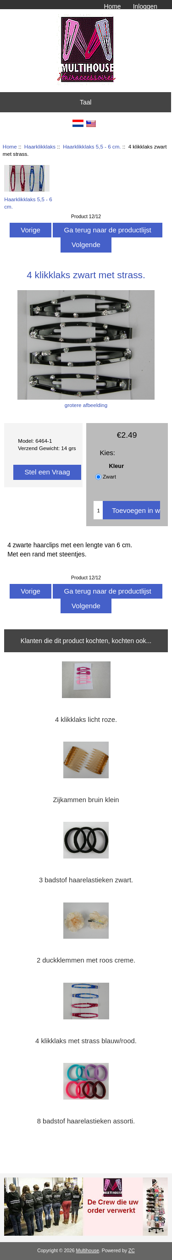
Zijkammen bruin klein (86, 799)
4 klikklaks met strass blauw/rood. (86, 1041)
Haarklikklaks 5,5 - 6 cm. (92, 146)
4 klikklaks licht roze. (86, 719)
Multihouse (87, 1250)
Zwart (109, 477)
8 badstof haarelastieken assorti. (86, 1121)
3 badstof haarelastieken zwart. (86, 880)
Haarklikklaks (39, 146)
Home (112, 6)
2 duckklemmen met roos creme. (86, 960)
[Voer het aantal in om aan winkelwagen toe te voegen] (98, 510)
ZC (131, 1250)
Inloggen (145, 6)
